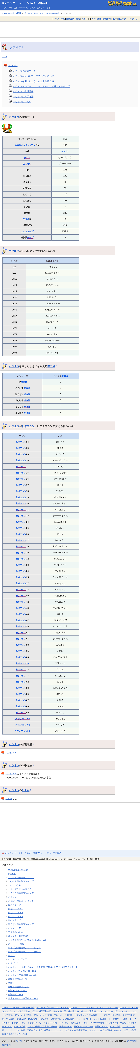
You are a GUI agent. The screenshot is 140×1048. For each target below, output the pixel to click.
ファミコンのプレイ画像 (100, 1030)
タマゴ (24, 231)
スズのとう (11, 752)
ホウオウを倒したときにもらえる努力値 (33, 81)
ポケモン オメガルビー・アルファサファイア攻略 (94, 1007)
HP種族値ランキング (18, 869)
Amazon (118, 1030)
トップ (56, 19)
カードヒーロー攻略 (15, 1030)
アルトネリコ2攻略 (43, 1015)
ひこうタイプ (14, 905)
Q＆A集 (12, 873)
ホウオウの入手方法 (23, 96)
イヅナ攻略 (115, 1026)
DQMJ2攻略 (68, 1019)
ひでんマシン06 (22, 731)
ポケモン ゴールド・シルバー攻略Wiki (24, 3)
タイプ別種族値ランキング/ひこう (24, 947)
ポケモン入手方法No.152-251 (22, 975)
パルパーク (13, 963)
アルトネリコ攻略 (23, 1015)
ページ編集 (96, 19)
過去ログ (122, 19)
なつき (26, 219)
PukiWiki (19, 1041)
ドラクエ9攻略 (50, 1022)
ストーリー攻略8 (16, 944)
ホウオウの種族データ (24, 71)
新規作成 (107, 19)
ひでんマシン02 (22, 718)
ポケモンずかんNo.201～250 (22, 971)
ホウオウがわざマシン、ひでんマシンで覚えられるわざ (41, 86)
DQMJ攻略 (56, 1019)
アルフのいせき (15, 932)
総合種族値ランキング (18, 986)
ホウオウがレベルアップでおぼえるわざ (33, 76)
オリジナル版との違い (18, 936)
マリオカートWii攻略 (116, 1022)
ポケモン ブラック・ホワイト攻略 (52, 1007)
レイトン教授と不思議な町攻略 (42, 1026)
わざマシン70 (22, 663)
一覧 (63, 19)
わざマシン (28, 426)
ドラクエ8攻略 (34, 1022)
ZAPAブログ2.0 (34, 1030)
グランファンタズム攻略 (85, 1015)
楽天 (126, 1030)
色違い (11, 983)
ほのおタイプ (14, 920)
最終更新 (70, 19)
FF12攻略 (64, 1022)
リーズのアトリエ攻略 (110, 1015)
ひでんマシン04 (22, 725)
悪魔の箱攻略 (65, 1026)
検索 (78, 19)
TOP (4, 56)
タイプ (27, 157)
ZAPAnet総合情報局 (11, 13)
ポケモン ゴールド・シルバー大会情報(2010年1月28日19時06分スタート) (43, 967)
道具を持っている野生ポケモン (23, 998)
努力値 (51, 366)
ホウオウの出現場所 (23, 91)
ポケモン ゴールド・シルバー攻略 (18, 1007)
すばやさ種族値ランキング (21, 881)
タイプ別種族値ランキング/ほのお (24, 951)
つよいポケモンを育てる (19, 889)
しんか (25, 790)
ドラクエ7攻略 (19, 1022)
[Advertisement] (70, 29)
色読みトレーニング (53, 1030)
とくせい (27, 163)
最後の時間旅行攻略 (83, 1026)
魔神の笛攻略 (101, 1026)
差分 (115, 19)
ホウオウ (15, 47)
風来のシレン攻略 (79, 1022)
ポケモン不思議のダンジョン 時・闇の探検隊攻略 (55, 1011)
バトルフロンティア (17, 959)
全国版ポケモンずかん (25, 145)
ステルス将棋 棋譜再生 (76, 1030)
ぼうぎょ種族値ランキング (21, 924)
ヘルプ (84, 19)
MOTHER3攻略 (97, 1022)
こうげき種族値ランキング (21, 877)
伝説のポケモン (15, 994)
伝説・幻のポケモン (17, 990)
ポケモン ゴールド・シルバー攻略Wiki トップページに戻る (33, 853)
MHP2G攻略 (19, 1026)
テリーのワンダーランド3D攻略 (91, 1019)
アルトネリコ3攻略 (63, 1015)
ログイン (134, 19)
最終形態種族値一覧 (17, 979)
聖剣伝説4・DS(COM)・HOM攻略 (32, 1019)
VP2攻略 (10, 1019)
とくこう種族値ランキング (21, 893)
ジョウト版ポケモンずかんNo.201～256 (27, 940)
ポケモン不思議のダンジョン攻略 (97, 1011)
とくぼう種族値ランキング (21, 901)
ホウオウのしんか (22, 101)
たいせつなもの (15, 885)
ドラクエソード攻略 (118, 1019)
